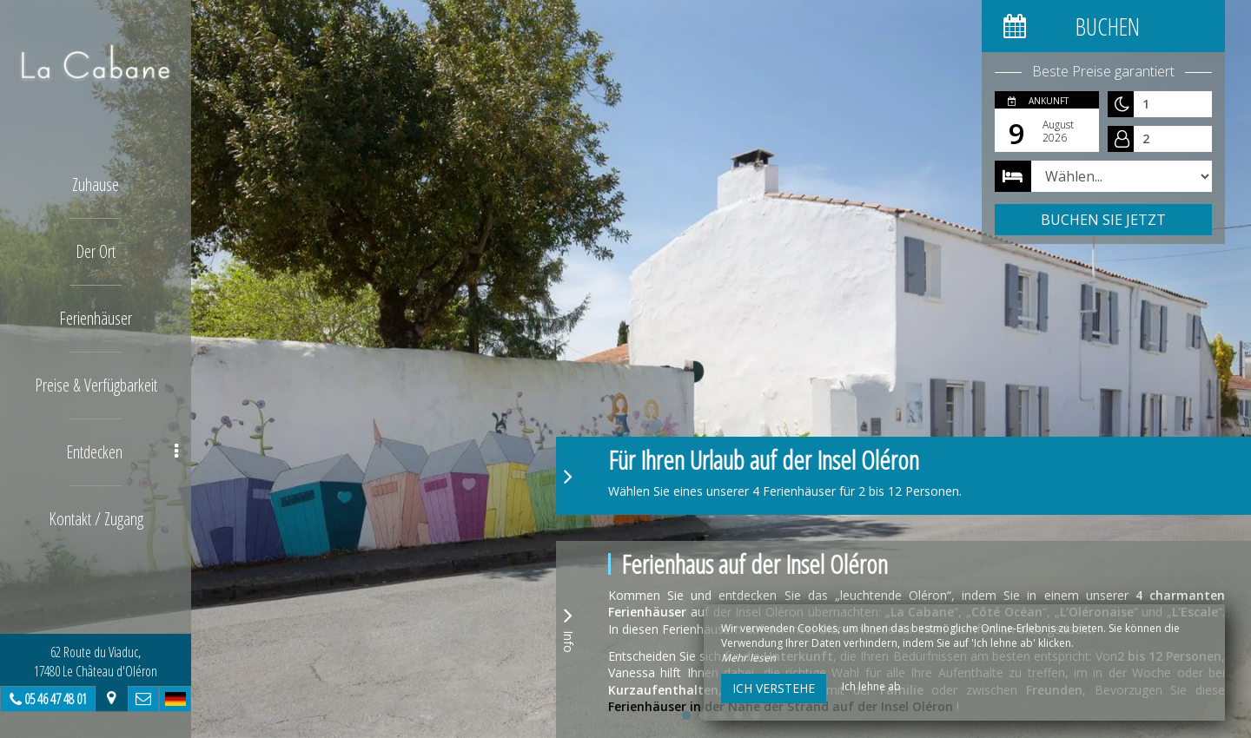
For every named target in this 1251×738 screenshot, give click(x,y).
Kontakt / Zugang (96, 518)
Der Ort (96, 251)
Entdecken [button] (122, 452)
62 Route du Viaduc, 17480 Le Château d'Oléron (95, 661)
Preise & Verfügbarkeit (96, 385)
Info (568, 628)
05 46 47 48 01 (55, 698)
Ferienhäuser (95, 318)
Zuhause (95, 184)
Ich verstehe (773, 688)
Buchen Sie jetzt (1103, 219)
